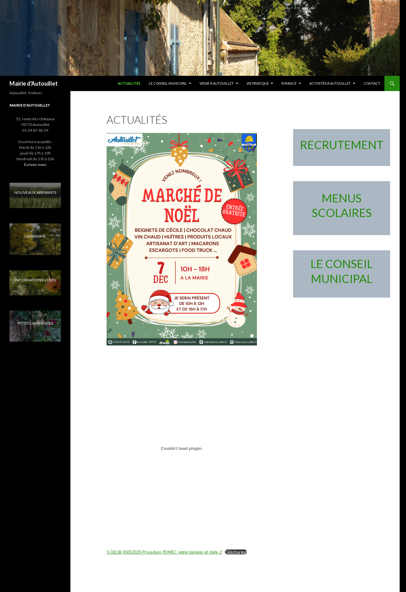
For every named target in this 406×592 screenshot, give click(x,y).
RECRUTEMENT (341, 145)
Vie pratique (257, 83)
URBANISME (35, 236)
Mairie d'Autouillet (34, 83)
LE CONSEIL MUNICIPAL (168, 83)
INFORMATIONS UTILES (35, 280)
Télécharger (236, 552)
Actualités (129, 83)
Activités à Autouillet (330, 83)
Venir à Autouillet (217, 83)
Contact (371, 83)
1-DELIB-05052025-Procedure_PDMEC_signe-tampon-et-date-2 (164, 552)
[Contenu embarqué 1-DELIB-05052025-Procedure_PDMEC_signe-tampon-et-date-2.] (182, 448)
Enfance (289, 83)
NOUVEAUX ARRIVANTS (35, 192)
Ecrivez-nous (35, 164)
